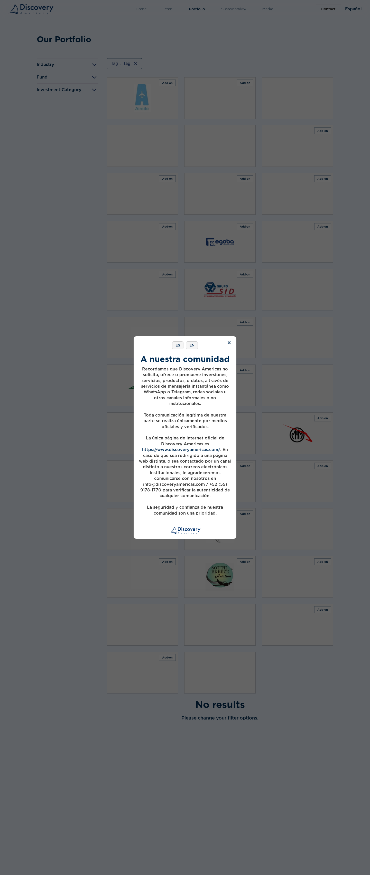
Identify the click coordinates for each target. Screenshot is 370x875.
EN (192, 345)
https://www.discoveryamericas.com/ (181, 449)
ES (177, 345)
